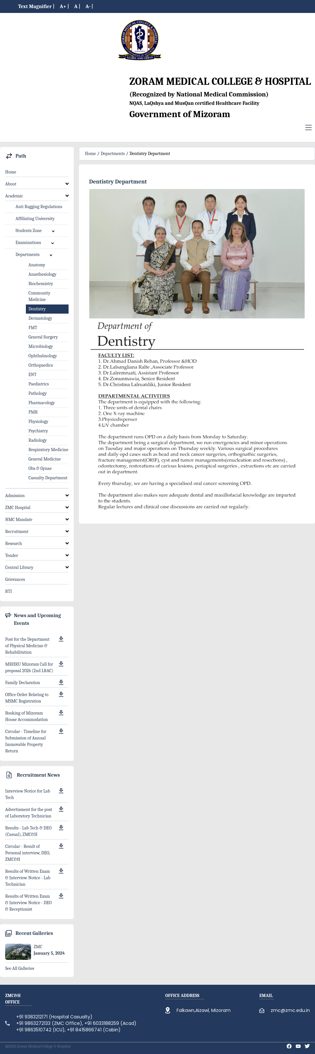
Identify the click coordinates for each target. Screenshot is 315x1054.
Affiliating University (35, 218)
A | (77, 6)
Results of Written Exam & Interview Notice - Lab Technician (27, 878)
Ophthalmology (42, 356)
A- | (89, 6)
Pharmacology (41, 402)
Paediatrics (38, 384)
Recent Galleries (34, 933)
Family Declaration (22, 682)
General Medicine (44, 459)
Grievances (15, 579)
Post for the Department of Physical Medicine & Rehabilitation (27, 646)
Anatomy (36, 265)
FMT (32, 327)
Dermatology (40, 318)
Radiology (37, 440)
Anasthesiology (42, 274)
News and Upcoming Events (37, 619)
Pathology (37, 393)
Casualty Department (48, 478)
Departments (113, 153)
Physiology (38, 421)
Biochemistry (40, 283)
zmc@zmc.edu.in (290, 1010)
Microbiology (40, 346)
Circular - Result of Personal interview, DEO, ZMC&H (27, 853)
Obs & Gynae (40, 468)
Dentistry (37, 309)
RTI (8, 591)
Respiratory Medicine (48, 449)
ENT (32, 374)
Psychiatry (38, 431)
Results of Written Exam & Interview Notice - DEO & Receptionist (28, 902)
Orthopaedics (40, 365)
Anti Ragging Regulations (39, 206)
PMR (33, 412)
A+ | (64, 6)
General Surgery (43, 337)
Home (10, 172)
